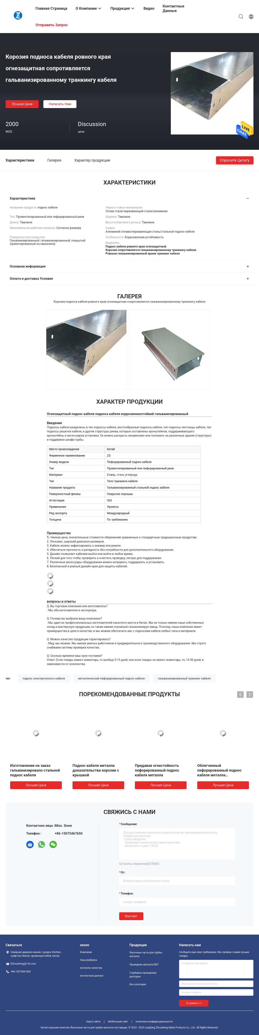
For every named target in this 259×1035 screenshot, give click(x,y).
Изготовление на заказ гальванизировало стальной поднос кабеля (35, 770)
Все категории (138, 984)
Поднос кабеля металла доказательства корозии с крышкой (95, 770)
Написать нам (60, 104)
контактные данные (91, 975)
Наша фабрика (88, 960)
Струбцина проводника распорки (143, 974)
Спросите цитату (234, 160)
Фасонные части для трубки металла (146, 954)
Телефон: (127, 893)
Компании (86, 952)
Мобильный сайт (118, 1021)
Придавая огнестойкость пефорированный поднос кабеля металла (157, 770)
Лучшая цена (22, 104)
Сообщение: (129, 824)
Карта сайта (93, 1021)
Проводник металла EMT (144, 964)
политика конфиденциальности (154, 1021)
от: (123, 872)
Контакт (131, 916)
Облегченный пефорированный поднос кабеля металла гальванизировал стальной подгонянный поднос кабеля (222, 775)
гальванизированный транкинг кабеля (184, 678)
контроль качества (91, 967)
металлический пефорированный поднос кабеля (111, 678)
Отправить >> (194, 1003)
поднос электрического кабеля (44, 678)
